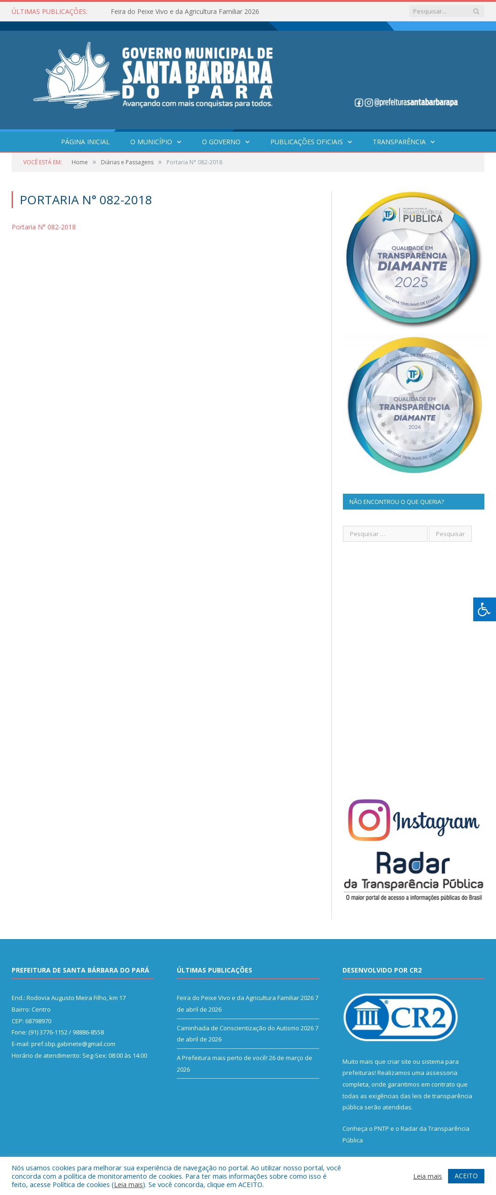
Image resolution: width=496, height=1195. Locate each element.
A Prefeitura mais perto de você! (222, 1058)
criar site (399, 1061)
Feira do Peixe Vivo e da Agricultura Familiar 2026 (185, 11)
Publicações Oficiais (306, 141)
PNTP (381, 1128)
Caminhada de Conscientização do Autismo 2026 (245, 1028)
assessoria (441, 1072)
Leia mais (128, 1184)
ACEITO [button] (466, 1175)
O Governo (221, 141)
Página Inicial (85, 141)
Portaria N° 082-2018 (44, 226)
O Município (151, 141)
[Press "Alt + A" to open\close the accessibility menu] (484, 609)
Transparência (399, 141)
